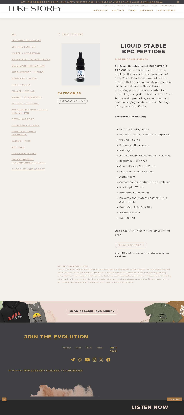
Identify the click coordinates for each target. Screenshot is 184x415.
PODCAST (67, 348)
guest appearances (138, 6)
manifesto (101, 10)
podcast (118, 10)
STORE (78, 348)
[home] (35, 8)
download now (151, 2)
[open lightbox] (81, 64)
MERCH (121, 6)
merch (89, 348)
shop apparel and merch (92, 311)
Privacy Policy (53, 370)
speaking (146, 10)
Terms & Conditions (34, 370)
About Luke (109, 6)
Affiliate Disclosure (73, 370)
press (154, 6)
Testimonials (166, 10)
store (132, 10)
